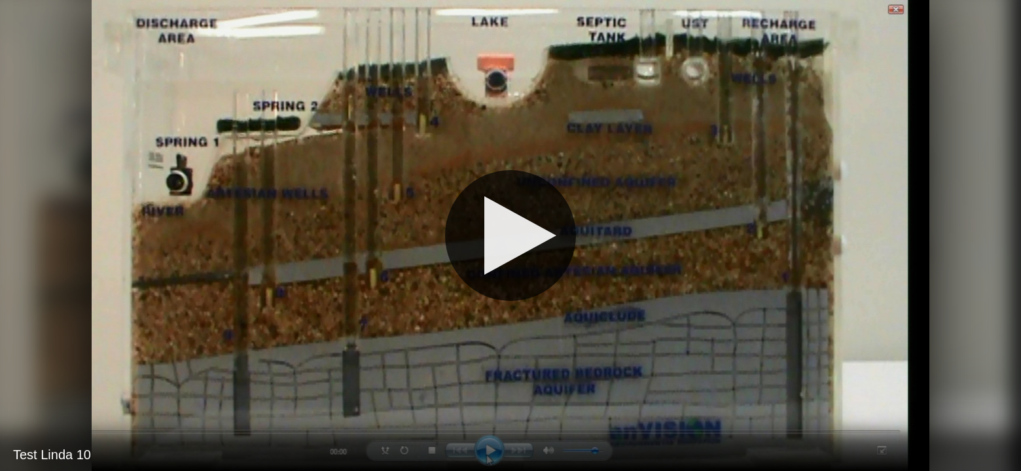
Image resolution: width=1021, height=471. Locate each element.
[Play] (510, 235)
